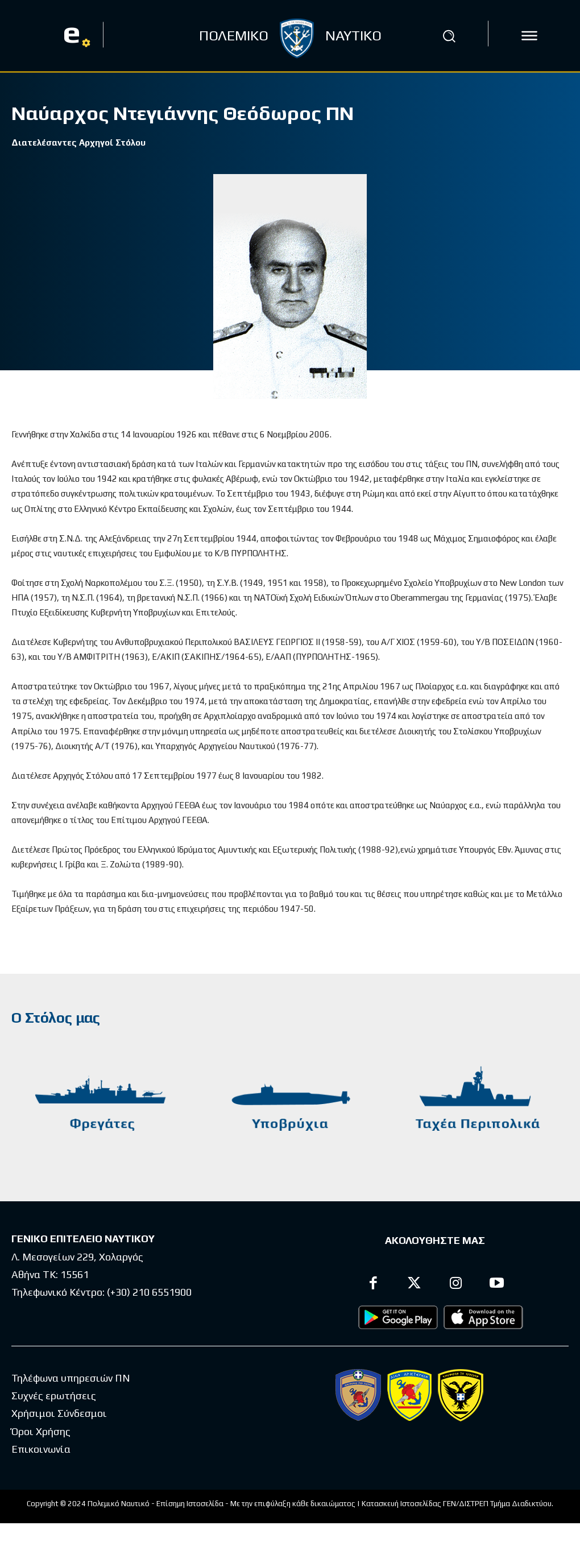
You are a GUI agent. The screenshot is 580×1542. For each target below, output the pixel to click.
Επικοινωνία (41, 1448)
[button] (449, 36)
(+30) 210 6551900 (149, 1291)
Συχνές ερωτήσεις (53, 1395)
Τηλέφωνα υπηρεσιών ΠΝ (70, 1377)
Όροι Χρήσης (41, 1431)
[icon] (529, 35)
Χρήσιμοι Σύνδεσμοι (59, 1413)
